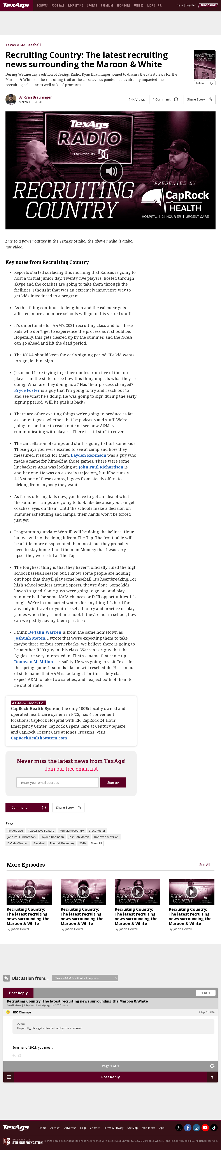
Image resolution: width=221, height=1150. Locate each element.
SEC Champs (22, 1012)
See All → (206, 864)
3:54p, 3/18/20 (206, 1012)
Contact (95, 1128)
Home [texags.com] (42, 1128)
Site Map (132, 1128)
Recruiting (75, 5)
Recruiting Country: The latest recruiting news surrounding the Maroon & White (28, 916)
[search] (160, 5)
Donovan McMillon (33, 661)
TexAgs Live (15, 831)
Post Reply (18, 992)
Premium (107, 5)
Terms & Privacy (113, 1128)
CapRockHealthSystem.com (39, 738)
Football (57, 5)
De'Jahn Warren (44, 632)
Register (191, 5)
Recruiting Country (72, 831)
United (139, 5)
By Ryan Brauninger (35, 97)
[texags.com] (16, 6)
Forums (42, 5)
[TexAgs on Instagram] (196, 1127)
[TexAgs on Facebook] (187, 1127)
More (151, 5)
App (162, 1128)
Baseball (39, 843)
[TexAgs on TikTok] (214, 1127)
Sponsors (123, 5)
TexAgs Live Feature (41, 831)
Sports (92, 5)
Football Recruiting (62, 843)
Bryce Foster (27, 390)
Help (83, 1128)
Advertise (70, 1128)
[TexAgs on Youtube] (205, 1127)
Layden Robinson (88, 455)
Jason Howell (20, 929)
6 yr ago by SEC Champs (55, 1005)
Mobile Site (148, 1128)
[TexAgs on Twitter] (179, 1127)
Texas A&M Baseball (23, 45)
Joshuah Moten (29, 638)
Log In (179, 5)
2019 (82, 843)
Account (55, 1128)
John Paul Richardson (101, 467)
